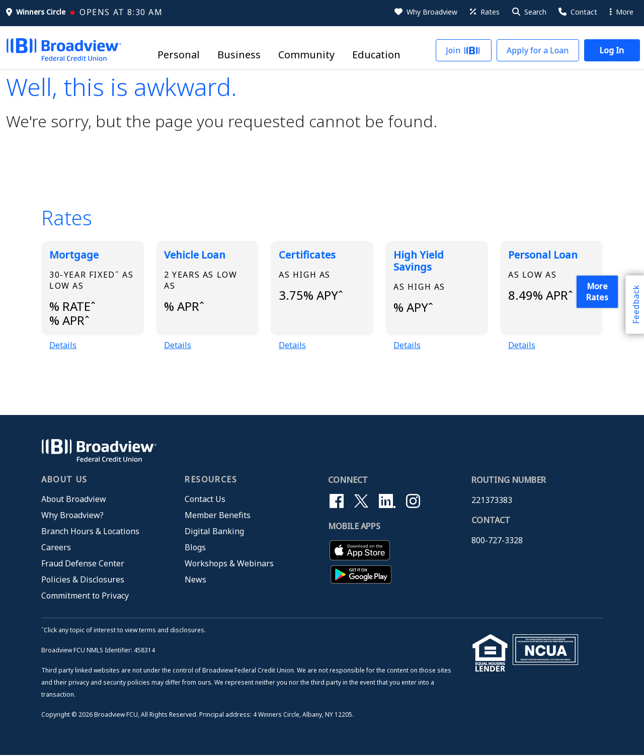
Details (62, 345)
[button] (528, 12)
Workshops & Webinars (229, 563)
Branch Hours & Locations (90, 531)
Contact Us (205, 499)
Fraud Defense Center (82, 563)
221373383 (491, 500)
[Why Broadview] (425, 12)
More (621, 12)
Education (376, 55)
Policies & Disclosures (82, 579)
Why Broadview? (72, 515)
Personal (178, 55)
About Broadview (73, 499)
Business (239, 55)
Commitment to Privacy (85, 596)
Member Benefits (218, 515)
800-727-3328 (497, 540)
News (195, 579)
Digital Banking (214, 531)
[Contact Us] (577, 12)
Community (306, 55)
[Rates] (484, 12)
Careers (56, 547)
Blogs (195, 547)
